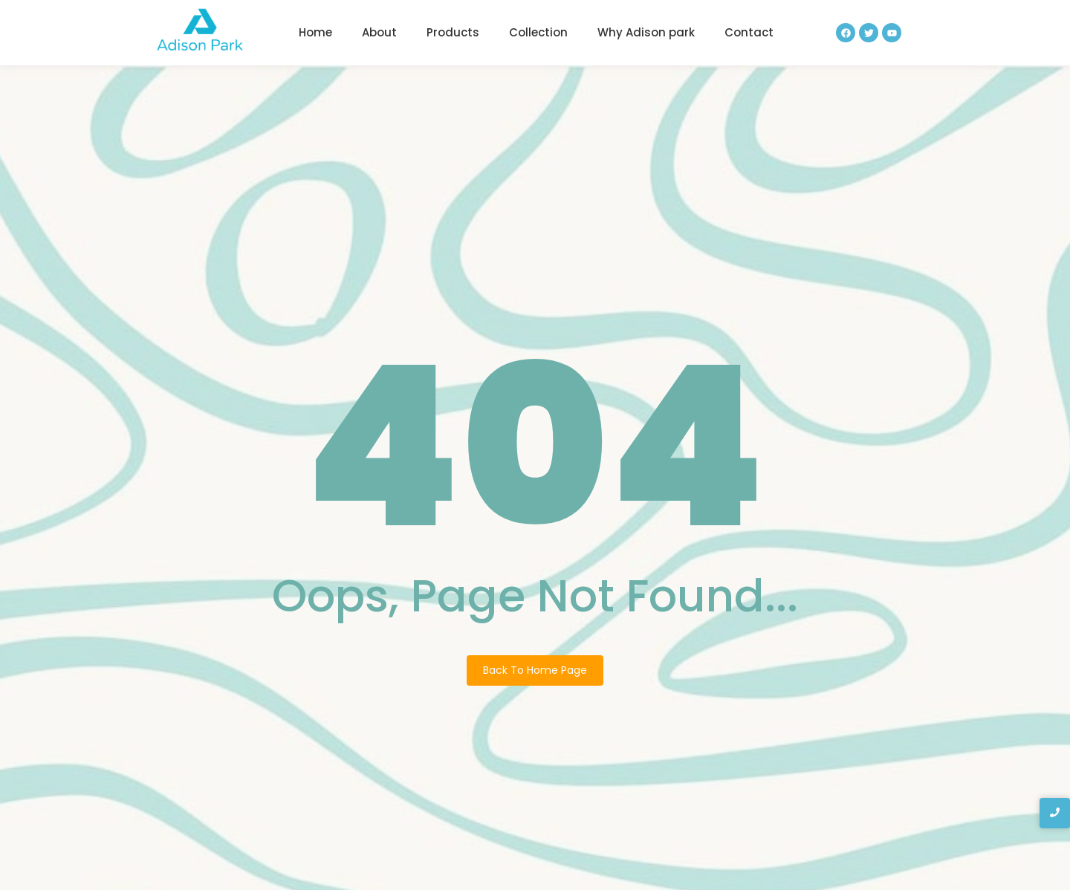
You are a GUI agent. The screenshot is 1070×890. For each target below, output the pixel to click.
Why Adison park (646, 32)
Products (453, 32)
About (379, 32)
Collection (538, 32)
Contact (749, 32)
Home (315, 32)
